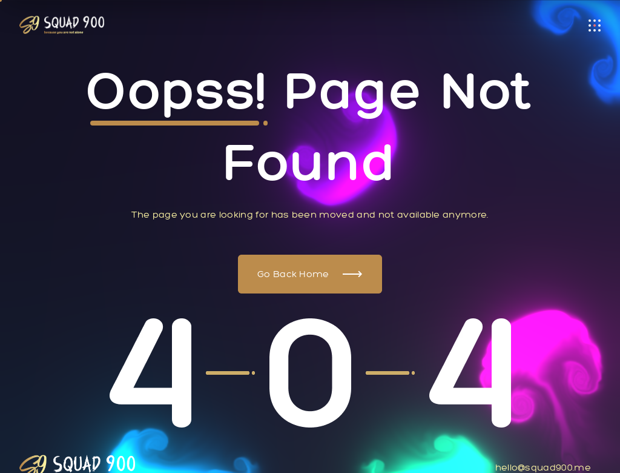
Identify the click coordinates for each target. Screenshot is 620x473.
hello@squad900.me (543, 467)
